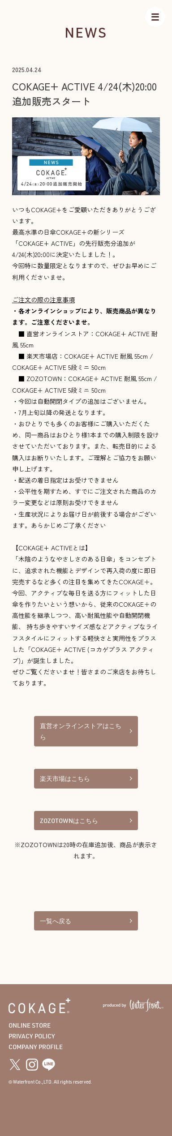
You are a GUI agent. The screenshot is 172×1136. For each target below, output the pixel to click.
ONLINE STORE (30, 1025)
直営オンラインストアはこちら (86, 731)
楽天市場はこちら (86, 778)
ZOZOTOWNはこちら (86, 820)
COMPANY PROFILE (36, 1046)
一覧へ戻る (86, 921)
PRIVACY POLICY (32, 1036)
